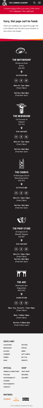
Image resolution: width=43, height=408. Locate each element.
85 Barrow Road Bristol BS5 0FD (21, 65)
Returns (25, 374)
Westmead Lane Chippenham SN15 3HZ (21, 288)
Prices (24, 348)
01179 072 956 (21, 76)
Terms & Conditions (11, 371)
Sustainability (9, 378)
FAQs (5, 360)
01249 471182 (21, 298)
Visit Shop (26, 371)
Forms (5, 357)
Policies (6, 374)
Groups (24, 360)
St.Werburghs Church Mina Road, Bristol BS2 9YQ (21, 178)
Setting (24, 345)
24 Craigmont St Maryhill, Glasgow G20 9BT (21, 234)
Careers (6, 354)
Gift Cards (25, 354)
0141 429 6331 (21, 132)
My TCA (24, 357)
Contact (6, 387)
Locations (7, 345)
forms (13, 8)
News (23, 351)
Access (6, 351)
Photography (8, 384)
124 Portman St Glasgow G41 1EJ (21, 122)
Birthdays (7, 348)
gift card (30, 11)
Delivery (25, 378)
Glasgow (17, 11)
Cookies (6, 381)
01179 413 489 (21, 188)
